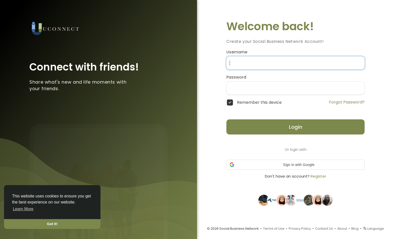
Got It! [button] (52, 224)
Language (373, 228)
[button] (295, 165)
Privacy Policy (300, 228)
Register (318, 176)
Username (236, 52)
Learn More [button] (23, 209)
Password (236, 77)
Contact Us (324, 228)
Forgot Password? (347, 102)
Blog (355, 228)
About (342, 228)
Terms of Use (273, 228)
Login (295, 126)
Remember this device (259, 102)
